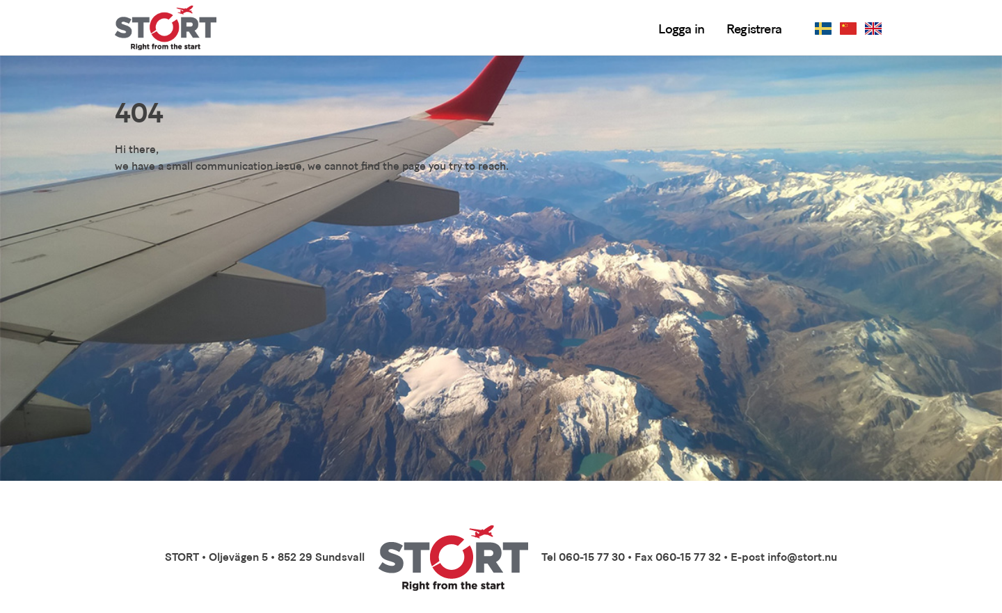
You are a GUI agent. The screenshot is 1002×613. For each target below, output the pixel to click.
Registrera (753, 30)
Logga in (681, 30)
